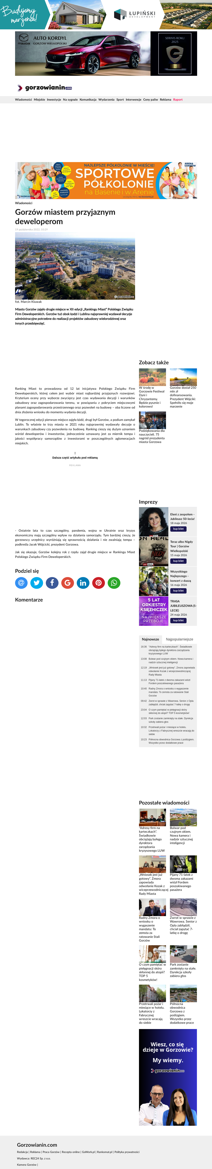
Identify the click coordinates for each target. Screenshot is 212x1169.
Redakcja (22, 1152)
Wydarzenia (106, 99)
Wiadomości (23, 99)
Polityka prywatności (127, 1152)
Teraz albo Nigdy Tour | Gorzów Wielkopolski (181, 546)
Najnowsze (150, 639)
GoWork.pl (88, 1152)
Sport (120, 99)
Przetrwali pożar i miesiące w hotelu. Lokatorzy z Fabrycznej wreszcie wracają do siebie (171, 731)
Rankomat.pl (104, 1152)
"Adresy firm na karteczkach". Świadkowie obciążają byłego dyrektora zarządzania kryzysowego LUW (170, 650)
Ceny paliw (150, 99)
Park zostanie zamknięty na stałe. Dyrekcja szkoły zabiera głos (171, 720)
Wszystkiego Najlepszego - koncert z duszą (180, 576)
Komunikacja (88, 99)
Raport (178, 99)
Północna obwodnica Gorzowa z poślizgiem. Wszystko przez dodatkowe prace (171, 741)
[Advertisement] (106, 132)
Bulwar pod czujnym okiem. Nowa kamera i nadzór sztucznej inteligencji (171, 661)
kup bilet (178, 529)
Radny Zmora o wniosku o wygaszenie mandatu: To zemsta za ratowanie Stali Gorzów (169, 692)
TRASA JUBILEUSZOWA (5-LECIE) (183, 606)
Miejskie (39, 99)
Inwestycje (54, 99)
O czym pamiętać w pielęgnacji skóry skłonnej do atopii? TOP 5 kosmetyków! (169, 711)
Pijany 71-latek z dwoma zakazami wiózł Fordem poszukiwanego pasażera (169, 682)
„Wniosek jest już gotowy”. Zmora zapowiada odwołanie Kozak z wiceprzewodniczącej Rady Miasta (172, 671)
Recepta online (71, 1152)
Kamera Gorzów (26, 1165)
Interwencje (133, 99)
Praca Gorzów (51, 1152)
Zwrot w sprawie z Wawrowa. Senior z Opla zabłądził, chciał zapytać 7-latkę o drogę (171, 703)
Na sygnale (70, 99)
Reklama (165, 99)
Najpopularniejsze (179, 639)
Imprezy (148, 502)
